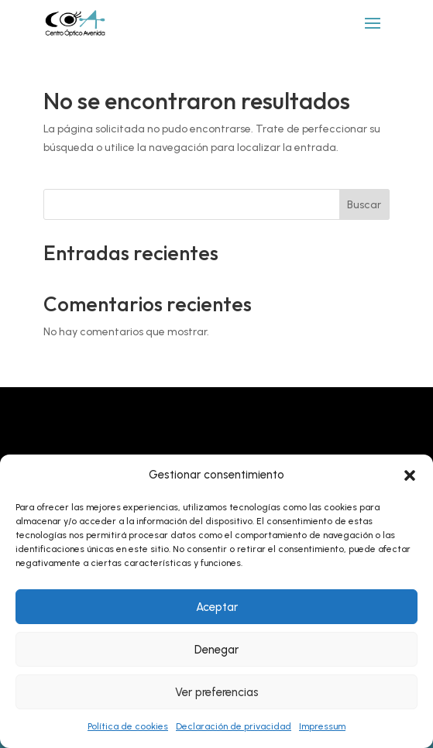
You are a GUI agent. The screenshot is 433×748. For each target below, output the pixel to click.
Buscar (364, 204)
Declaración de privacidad (233, 726)
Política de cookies (128, 726)
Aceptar (217, 607)
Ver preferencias (217, 692)
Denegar (216, 650)
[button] (410, 475)
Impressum (322, 726)
